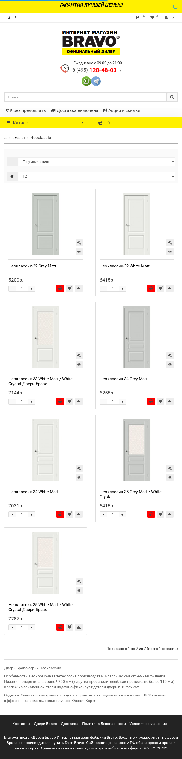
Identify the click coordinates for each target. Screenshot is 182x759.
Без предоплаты (26, 110)
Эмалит (15, 138)
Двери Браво (45, 723)
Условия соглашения (148, 723)
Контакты (21, 723)
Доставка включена (74, 110)
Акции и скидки (121, 110)
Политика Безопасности (104, 723)
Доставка (70, 723)
